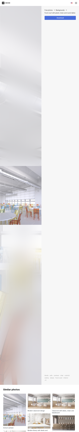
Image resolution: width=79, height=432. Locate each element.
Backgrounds (60, 10)
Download (60, 18)
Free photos (49, 10)
